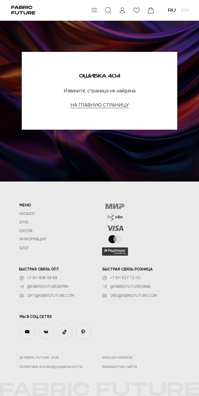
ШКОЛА (25, 230)
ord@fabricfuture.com (133, 295)
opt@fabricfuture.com (50, 295)
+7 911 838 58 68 (42, 277)
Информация (32, 239)
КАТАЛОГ (27, 213)
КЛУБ (24, 222)
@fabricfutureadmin (47, 286)
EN (185, 11)
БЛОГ (24, 248)
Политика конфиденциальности (50, 367)
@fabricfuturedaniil (130, 286)
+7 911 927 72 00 (125, 277)
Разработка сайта (119, 367)
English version (117, 357)
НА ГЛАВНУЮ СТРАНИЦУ (99, 105)
